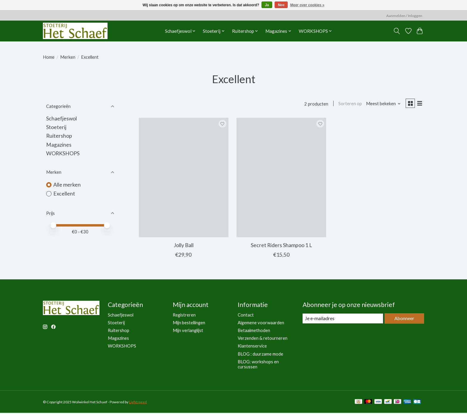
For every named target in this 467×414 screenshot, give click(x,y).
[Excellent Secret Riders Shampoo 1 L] (281, 178)
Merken (67, 57)
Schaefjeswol (61, 118)
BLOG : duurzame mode (260, 354)
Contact (246, 315)
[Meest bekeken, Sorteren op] (381, 104)
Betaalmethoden (254, 331)
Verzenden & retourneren (262, 339)
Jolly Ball (184, 246)
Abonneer (403, 319)
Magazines (58, 145)
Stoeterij (56, 127)
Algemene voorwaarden (261, 323)
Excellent (64, 193)
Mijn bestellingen (189, 323)
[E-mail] (342, 319)
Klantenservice (252, 347)
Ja (267, 5)
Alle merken (67, 185)
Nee (281, 5)
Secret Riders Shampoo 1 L (281, 246)
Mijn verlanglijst (188, 331)
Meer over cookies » (307, 5)
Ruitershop (59, 136)
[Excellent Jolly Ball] (183, 178)
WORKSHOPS (63, 153)
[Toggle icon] (397, 31)
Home (49, 57)
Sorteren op (348, 104)
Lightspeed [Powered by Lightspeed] (138, 403)
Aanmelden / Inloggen (404, 15)
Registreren (184, 315)
